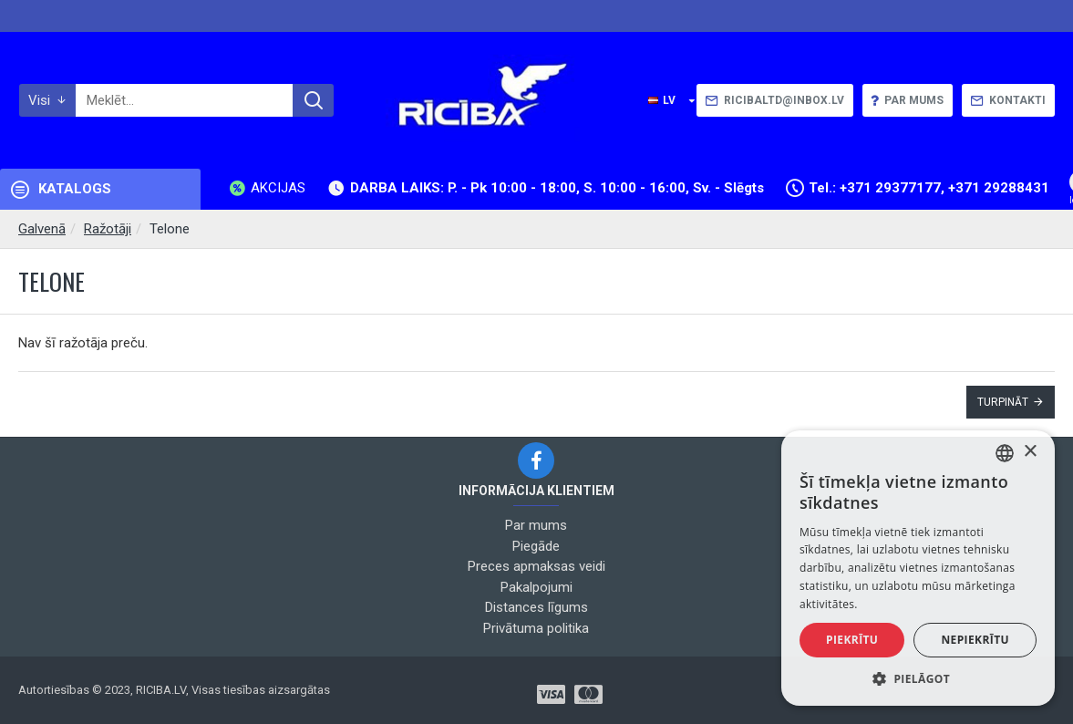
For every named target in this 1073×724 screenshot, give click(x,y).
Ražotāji (107, 229)
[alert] (918, 568)
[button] (918, 678)
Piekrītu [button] (852, 639)
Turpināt (1002, 402)
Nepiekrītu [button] (975, 639)
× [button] (1030, 452)
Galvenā (42, 229)
